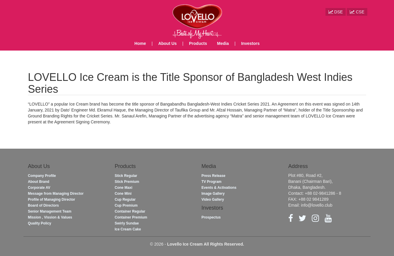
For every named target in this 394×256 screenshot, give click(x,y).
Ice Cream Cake (128, 229)
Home (140, 43)
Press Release (213, 176)
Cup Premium (126, 205)
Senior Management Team (49, 211)
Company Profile (42, 176)
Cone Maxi (123, 188)
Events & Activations (218, 188)
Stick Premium (127, 182)
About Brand (38, 182)
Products (198, 43)
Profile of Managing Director (51, 199)
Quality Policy (39, 223)
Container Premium (131, 217)
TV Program (211, 182)
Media (223, 43)
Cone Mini (123, 193)
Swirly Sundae (127, 223)
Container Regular (130, 211)
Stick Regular (126, 176)
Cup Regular (125, 199)
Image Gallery (213, 193)
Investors (250, 43)
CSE (357, 12)
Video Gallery (212, 199)
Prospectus (211, 217)
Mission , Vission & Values (50, 217)
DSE (335, 12)
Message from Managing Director (56, 193)
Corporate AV (39, 188)
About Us (167, 43)
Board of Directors (43, 205)
